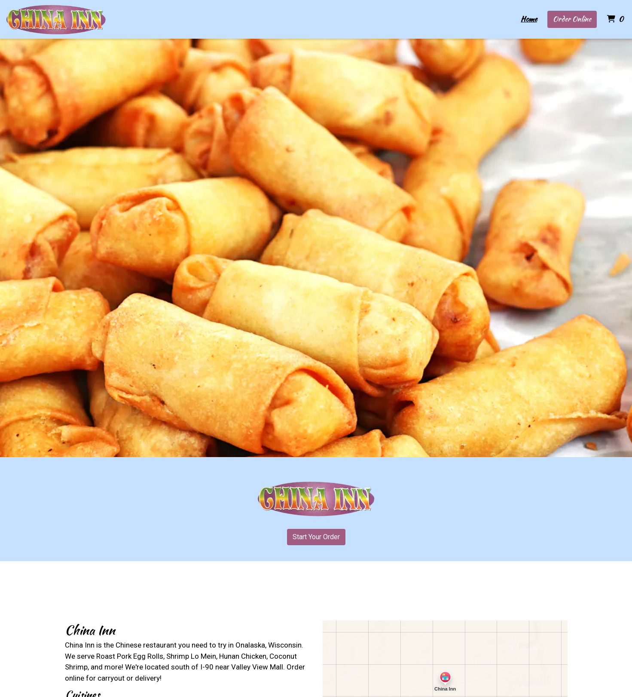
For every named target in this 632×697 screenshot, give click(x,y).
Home (529, 19)
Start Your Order (316, 537)
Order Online (572, 19)
